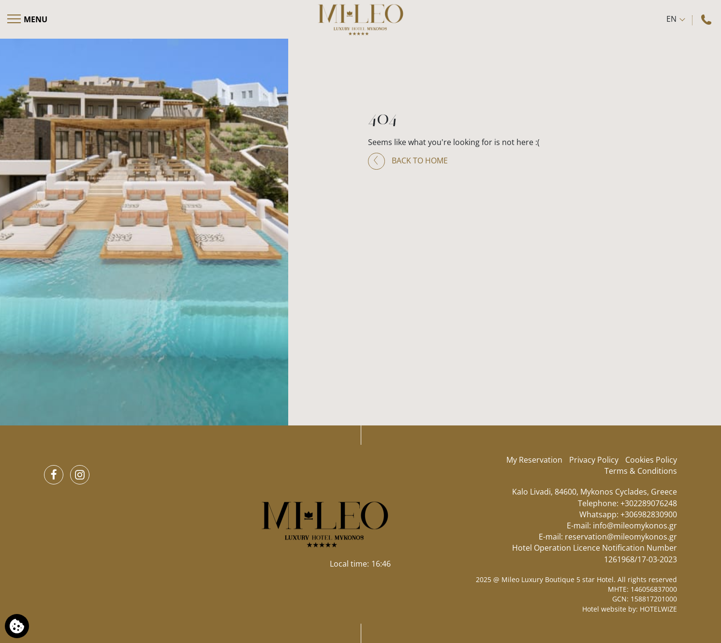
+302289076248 (648, 503)
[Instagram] (79, 474)
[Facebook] (53, 474)
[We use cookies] (17, 626)
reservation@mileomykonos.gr (621, 536)
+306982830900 (648, 514)
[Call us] (707, 19)
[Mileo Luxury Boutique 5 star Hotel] (360, 19)
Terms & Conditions (640, 471)
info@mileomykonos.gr (635, 525)
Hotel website (604, 609)
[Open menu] (28, 19)
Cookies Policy (651, 459)
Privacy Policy (593, 459)
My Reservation (534, 459)
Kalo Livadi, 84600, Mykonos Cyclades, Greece (594, 491)
